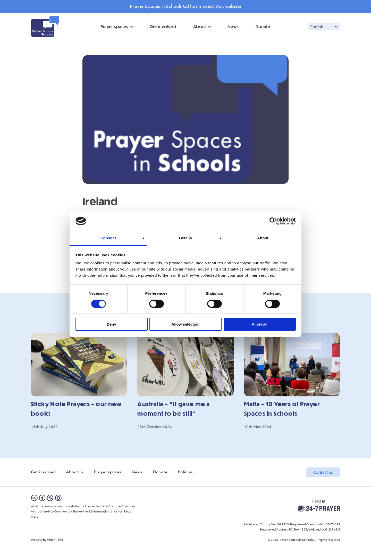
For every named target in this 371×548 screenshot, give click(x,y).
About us (75, 472)
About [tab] (262, 238)
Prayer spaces (114, 26)
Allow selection (185, 324)
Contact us (323, 472)
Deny (111, 324)
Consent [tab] (108, 238)
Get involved (163, 26)
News (233, 26)
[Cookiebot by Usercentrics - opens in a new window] (273, 221)
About (199, 26)
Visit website (228, 7)
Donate (263, 26)
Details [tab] (185, 238)
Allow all (259, 324)
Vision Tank (55, 540)
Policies (185, 472)
